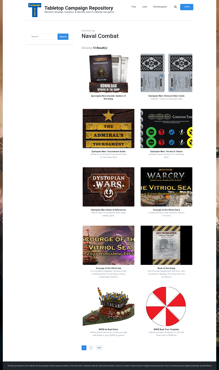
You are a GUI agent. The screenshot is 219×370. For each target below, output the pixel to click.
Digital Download (151, 366)
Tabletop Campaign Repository (78, 8)
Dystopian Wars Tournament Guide (108, 151)
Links (144, 7)
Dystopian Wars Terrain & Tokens (166, 151)
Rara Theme (165, 366)
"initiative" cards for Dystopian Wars (166, 99)
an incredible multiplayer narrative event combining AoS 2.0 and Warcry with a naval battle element (109, 274)
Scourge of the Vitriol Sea (108, 268)
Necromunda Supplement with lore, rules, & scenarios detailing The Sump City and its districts (166, 274)
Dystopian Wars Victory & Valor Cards (166, 96)
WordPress (207, 366)
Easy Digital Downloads (190, 366)
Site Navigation (160, 7)
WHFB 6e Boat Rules (108, 329)
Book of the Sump (166, 268)
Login (186, 7)
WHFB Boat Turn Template (166, 329)
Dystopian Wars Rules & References (108, 210)
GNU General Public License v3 (111, 366)
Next (99, 348)
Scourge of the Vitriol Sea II (166, 210)
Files (134, 7)
